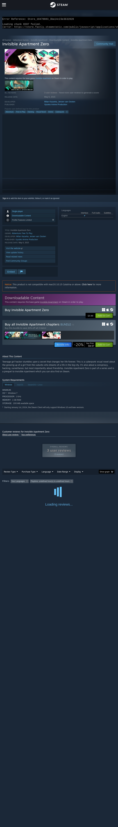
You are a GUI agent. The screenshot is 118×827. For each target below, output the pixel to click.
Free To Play (27, 235)
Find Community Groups (16, 263)
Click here (87, 286)
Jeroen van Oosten (66, 103)
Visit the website (14, 250)
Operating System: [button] (10, 487)
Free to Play (20, 114)
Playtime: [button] (73, 483)
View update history (14, 254)
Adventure (10, 114)
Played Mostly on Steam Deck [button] (95, 483)
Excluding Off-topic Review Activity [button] (49, 483)
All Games (6, 42)
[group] (59, 485)
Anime (50, 114)
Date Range (62, 473)
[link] (84, 346)
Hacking (31, 114)
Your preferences (28, 436)
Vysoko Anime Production (55, 106)
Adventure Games (21, 42)
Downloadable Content (59, 42)
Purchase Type (28, 473)
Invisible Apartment (39, 42)
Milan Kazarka (50, 103)
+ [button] (66, 114)
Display (77, 473)
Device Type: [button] (50, 487)
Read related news (14, 258)
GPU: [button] (37, 487)
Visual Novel (41, 114)
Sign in (5, 200)
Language (46, 473)
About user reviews (10, 436)
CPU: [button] (27, 487)
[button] (104, 317)
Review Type (10, 473)
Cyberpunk (60, 114)
